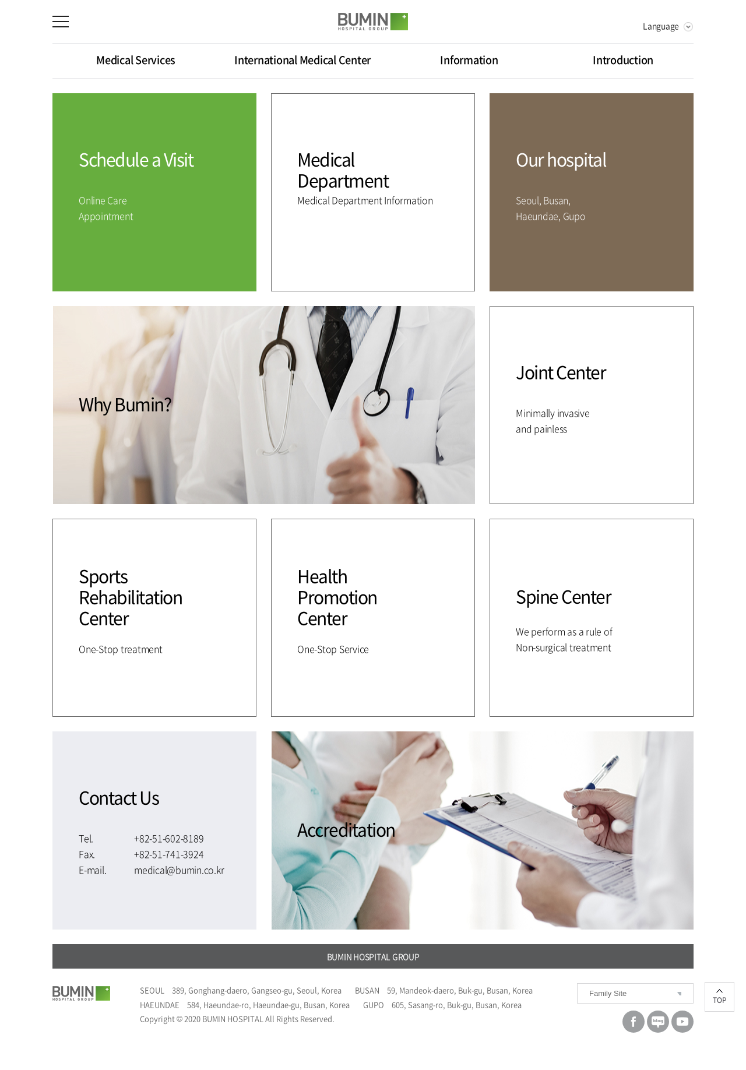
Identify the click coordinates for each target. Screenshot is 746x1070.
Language (661, 25)
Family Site (608, 993)
